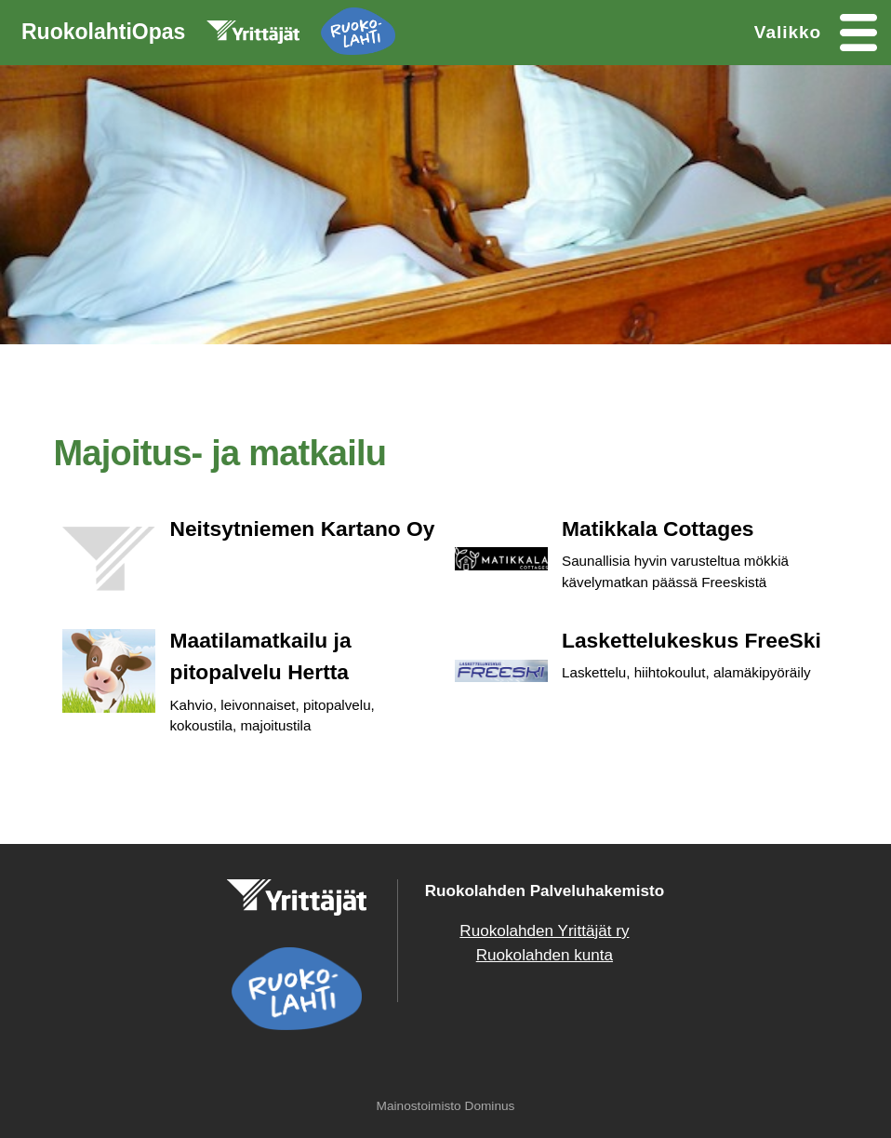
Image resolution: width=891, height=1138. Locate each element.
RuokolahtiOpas (208, 35)
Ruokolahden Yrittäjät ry (544, 931)
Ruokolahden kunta (544, 955)
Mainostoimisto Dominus (446, 1106)
